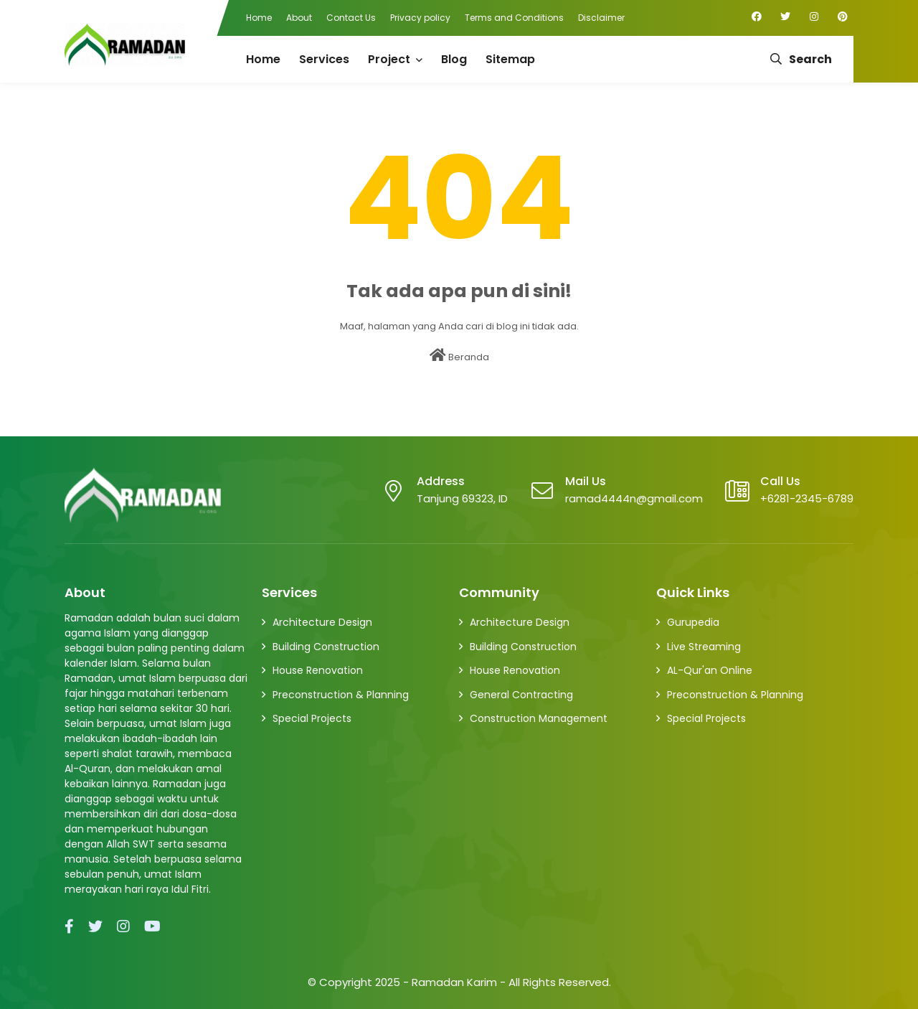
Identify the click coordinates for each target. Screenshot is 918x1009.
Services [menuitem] (324, 59)
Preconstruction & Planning (341, 694)
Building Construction (326, 646)
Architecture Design (322, 622)
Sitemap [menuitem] (510, 59)
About (299, 17)
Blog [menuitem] (454, 59)
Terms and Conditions (514, 17)
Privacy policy (420, 17)
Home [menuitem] (263, 59)
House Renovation (318, 670)
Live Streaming (704, 646)
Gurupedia (693, 622)
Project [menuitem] (389, 59)
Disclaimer (601, 17)
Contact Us (351, 17)
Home (259, 17)
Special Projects (312, 718)
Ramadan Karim (454, 982)
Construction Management (538, 718)
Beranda (459, 356)
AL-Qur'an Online (709, 670)
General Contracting (521, 694)
